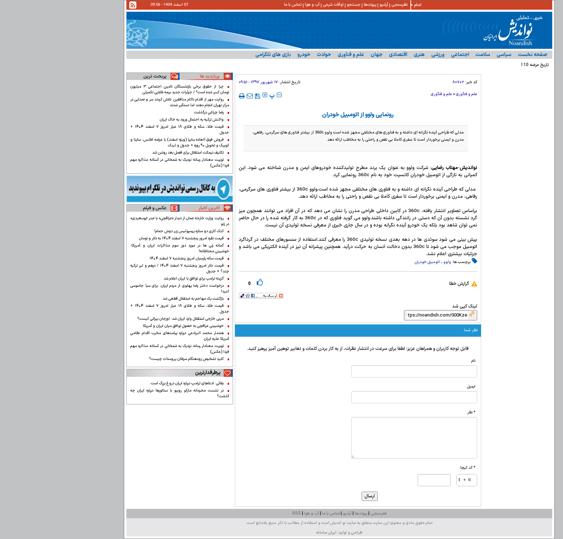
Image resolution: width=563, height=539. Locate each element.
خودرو (245, 54)
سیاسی (446, 54)
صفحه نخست (474, 54)
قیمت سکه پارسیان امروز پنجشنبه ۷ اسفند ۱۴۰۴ (129, 258)
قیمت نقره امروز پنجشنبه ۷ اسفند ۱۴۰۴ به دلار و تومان (123, 238)
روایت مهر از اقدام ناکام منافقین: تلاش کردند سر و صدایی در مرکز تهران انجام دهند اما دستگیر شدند (122, 102)
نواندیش (410, 168)
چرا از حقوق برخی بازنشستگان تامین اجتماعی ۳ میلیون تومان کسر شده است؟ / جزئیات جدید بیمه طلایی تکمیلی (122, 89)
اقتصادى (340, 54)
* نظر (414, 412)
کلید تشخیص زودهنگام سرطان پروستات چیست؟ (128, 359)
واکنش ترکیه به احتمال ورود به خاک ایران (134, 119)
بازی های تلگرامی (215, 54)
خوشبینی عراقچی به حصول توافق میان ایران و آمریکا (125, 326)
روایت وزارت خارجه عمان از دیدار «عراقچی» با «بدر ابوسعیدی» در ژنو (122, 221)
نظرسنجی (342, 4)
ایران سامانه (269, 533)
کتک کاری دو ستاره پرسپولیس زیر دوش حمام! (131, 231)
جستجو (296, 4)
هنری (361, 54)
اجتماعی (402, 54)
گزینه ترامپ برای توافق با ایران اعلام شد (136, 278)
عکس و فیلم (97, 208)
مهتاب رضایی (386, 168)
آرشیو (326, 4)
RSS (238, 513)
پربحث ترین (97, 76)
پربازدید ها (152, 76)
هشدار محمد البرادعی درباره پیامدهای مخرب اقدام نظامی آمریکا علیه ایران (122, 336)
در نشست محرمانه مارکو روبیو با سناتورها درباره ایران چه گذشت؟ (122, 393)
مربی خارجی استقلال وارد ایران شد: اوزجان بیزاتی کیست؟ (122, 319)
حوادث (266, 54)
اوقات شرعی (275, 4)
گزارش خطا (401, 283)
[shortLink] (379, 315)
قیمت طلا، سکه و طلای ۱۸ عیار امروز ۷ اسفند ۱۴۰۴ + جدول (122, 129)
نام (416, 361)
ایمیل (413, 386)
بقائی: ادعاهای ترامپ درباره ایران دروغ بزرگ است (129, 383)
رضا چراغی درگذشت (151, 112)
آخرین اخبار (151, 208)
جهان (319, 54)
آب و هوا (254, 4)
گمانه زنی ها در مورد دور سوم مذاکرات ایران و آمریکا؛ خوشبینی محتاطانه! (122, 248)
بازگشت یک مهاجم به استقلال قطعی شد (135, 298)
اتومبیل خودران (369, 262)
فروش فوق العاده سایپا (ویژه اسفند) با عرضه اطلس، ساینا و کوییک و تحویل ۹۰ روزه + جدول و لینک (122, 142)
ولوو (389, 262)
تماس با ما (235, 4)
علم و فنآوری (293, 54)
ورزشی (380, 54)
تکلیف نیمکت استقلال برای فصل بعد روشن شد (130, 152)
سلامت (425, 54)
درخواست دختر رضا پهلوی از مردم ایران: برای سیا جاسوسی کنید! (122, 288)
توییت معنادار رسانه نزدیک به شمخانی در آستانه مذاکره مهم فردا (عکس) (122, 162)
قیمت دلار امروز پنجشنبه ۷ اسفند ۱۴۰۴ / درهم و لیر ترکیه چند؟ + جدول (122, 268)
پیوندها (312, 4)
